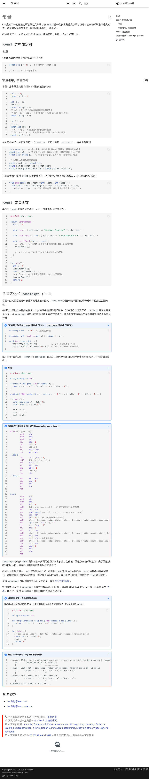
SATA (48, 735)
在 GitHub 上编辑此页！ (46, 720)
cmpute (28, 724)
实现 (10, 368)
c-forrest (89, 724)
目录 (118, 16)
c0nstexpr (100, 724)
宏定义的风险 (62, 581)
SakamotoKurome (65, 728)
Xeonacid (10, 731)
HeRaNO (45, 728)
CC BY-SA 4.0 (36, 735)
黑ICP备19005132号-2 (10, 776)
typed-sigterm (101, 728)
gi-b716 (36, 728)
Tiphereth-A (40, 724)
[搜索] (94, 3)
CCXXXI (8, 728)
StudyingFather (84, 728)
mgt (53, 728)
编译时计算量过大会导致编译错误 (22, 598)
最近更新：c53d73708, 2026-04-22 (130, 769)
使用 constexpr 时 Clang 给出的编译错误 (25, 655)
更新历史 (52, 716)
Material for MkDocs (18, 774)
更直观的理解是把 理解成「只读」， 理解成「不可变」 (40, 325)
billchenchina (76, 724)
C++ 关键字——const (17, 701)
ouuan (64, 724)
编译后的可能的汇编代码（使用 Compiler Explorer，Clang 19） (34, 426)
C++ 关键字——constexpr (19, 706)
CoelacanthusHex (22, 728)
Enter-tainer (53, 724)
